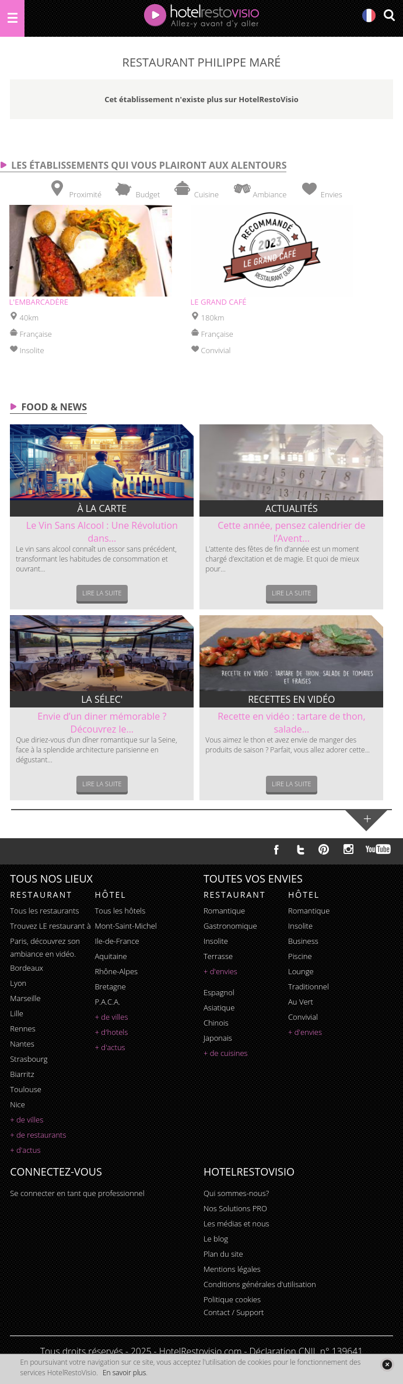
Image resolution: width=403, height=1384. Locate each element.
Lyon (18, 983)
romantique (224, 910)
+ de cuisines (226, 1053)
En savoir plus (124, 1373)
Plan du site (223, 1254)
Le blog (216, 1238)
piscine (300, 956)
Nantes (22, 1043)
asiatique (219, 1007)
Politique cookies (232, 1299)
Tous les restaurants (44, 910)
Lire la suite (102, 592)
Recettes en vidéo (291, 699)
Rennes (22, 1028)
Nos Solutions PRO (235, 1208)
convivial (303, 1017)
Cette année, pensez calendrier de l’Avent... (291, 532)
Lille (16, 1013)
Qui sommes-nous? (236, 1193)
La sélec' (101, 699)
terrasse (218, 956)
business (303, 941)
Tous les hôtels (119, 910)
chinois (216, 1022)
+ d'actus (25, 1150)
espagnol (219, 992)
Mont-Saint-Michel (125, 926)
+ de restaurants (38, 1134)
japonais (218, 1038)
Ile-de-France (116, 941)
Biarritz (22, 1074)
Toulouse (25, 1089)
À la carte (102, 508)
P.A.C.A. (107, 1001)
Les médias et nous (236, 1223)
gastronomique (230, 926)
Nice (17, 1104)
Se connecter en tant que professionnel (77, 1193)
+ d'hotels (111, 1032)
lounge (301, 971)
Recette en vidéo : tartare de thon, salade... (291, 722)
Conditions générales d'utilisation (260, 1284)
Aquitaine (110, 956)
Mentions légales (232, 1269)
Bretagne (109, 986)
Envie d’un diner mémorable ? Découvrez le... (101, 722)
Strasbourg (28, 1059)
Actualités (291, 508)
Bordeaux (26, 968)
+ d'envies (220, 971)
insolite (216, 941)
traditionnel (308, 986)
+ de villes (26, 1119)
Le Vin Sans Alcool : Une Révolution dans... (102, 532)
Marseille (25, 998)
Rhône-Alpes (116, 971)
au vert (300, 1001)
